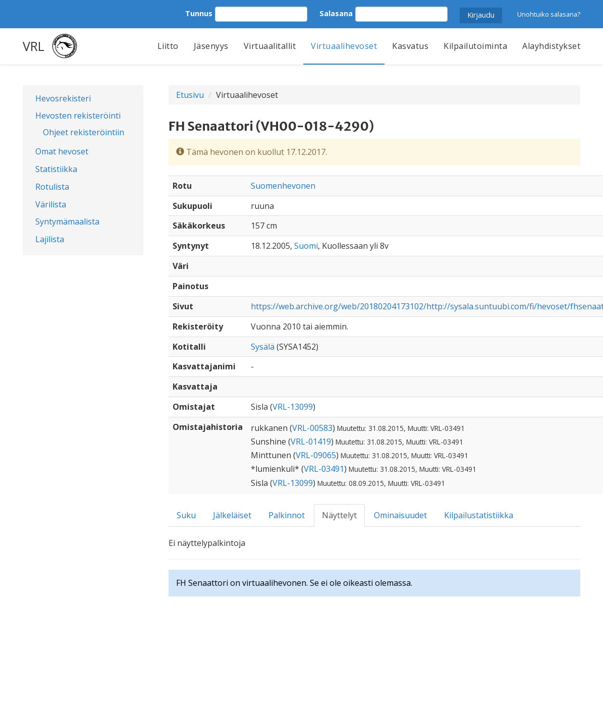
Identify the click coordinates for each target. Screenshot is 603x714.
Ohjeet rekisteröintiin (83, 132)
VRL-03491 (324, 468)
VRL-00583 (312, 427)
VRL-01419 (311, 441)
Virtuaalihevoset (344, 45)
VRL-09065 (316, 455)
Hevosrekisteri (63, 98)
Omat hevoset (61, 151)
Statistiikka (56, 169)
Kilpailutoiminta (475, 45)
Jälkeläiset (232, 515)
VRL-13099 (292, 406)
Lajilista (49, 239)
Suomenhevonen (283, 185)
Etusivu (190, 94)
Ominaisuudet (400, 515)
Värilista (50, 204)
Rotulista (52, 186)
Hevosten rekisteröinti (78, 115)
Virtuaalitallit (270, 45)
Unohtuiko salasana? (548, 14)
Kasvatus (410, 45)
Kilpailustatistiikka (478, 515)
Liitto (168, 45)
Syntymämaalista (67, 221)
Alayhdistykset (551, 45)
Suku (186, 515)
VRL (33, 45)
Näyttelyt (339, 515)
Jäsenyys (211, 45)
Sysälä (263, 346)
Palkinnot (286, 515)
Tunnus (198, 13)
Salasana (336, 13)
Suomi (306, 245)
